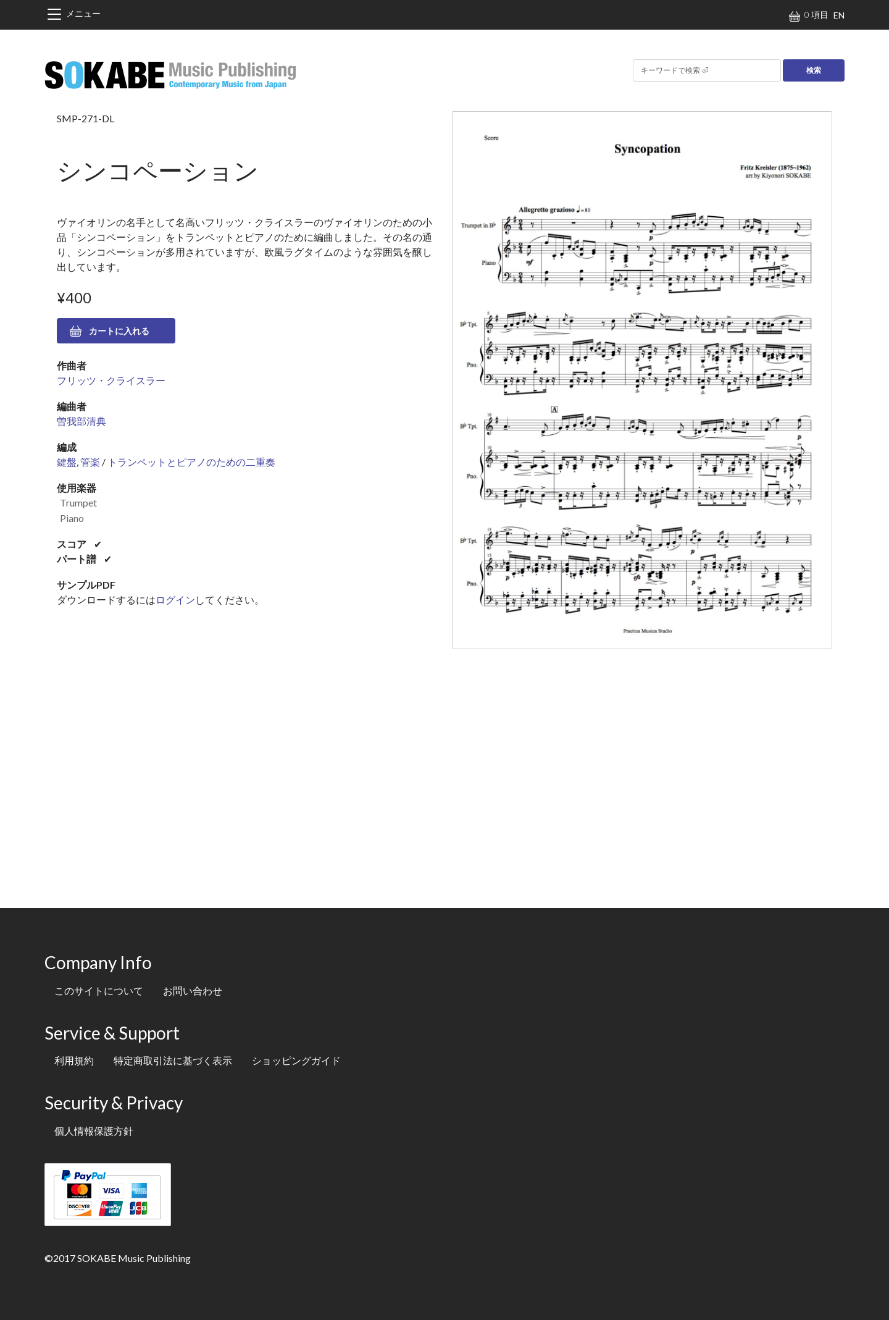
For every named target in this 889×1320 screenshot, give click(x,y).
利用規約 (74, 1060)
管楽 (90, 462)
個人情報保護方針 (93, 1131)
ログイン (175, 599)
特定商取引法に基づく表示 (173, 1060)
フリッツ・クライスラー (111, 380)
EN (839, 15)
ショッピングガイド (296, 1060)
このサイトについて (98, 990)
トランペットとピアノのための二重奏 (191, 462)
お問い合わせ (192, 990)
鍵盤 (67, 462)
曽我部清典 (81, 421)
